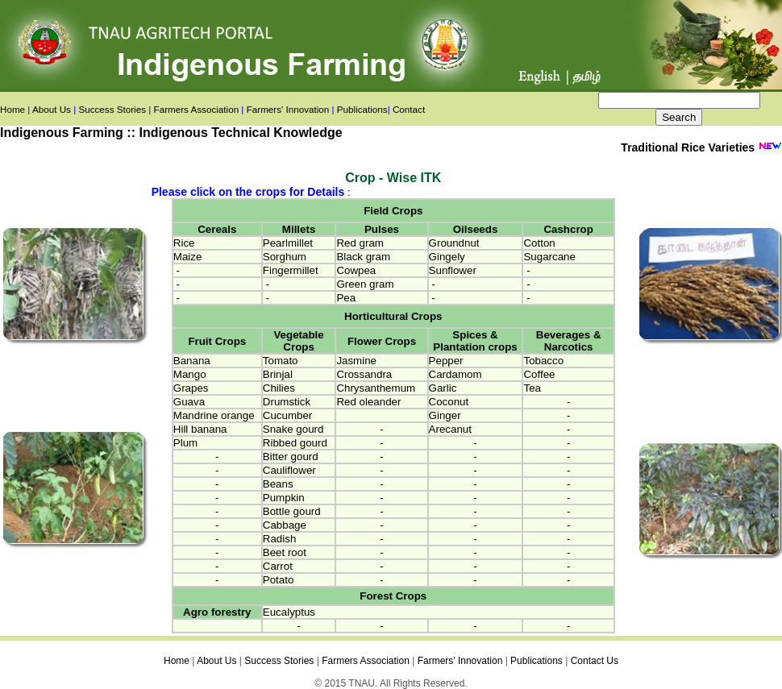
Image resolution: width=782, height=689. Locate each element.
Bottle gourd (292, 511)
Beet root (284, 552)
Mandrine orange (214, 415)
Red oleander (368, 402)
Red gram (360, 243)
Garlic (443, 388)
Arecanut (450, 429)
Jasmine (356, 361)
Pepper (446, 361)
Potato (278, 580)
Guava (189, 402)
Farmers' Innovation (288, 109)
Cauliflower (289, 470)
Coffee (539, 374)
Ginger (445, 415)
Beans (278, 484)
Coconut (449, 402)
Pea (346, 298)
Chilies (279, 388)
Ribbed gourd (295, 443)
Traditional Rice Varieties (689, 147)
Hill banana (200, 429)
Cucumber (287, 415)
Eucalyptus (289, 612)
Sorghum (284, 257)
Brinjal (278, 374)
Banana (191, 361)
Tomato (280, 361)
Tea (532, 388)
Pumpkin (284, 498)
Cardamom (455, 374)
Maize (187, 257)
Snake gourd (293, 429)
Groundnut (454, 243)
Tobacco (543, 361)
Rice (184, 243)
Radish (280, 539)
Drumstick (286, 402)
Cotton (539, 243)
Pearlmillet (288, 243)
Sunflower (452, 270)
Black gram (363, 257)
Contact (409, 109)
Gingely (447, 257)
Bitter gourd (290, 456)
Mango (189, 374)
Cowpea (356, 270)
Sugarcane (549, 257)
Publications (362, 109)
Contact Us (594, 660)
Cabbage (284, 525)
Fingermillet (290, 270)
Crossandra (364, 374)
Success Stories (112, 109)
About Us (51, 109)
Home (12, 109)
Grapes (191, 388)
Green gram (364, 284)
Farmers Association (196, 109)
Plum (185, 443)
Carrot (278, 566)
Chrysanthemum (375, 388)
